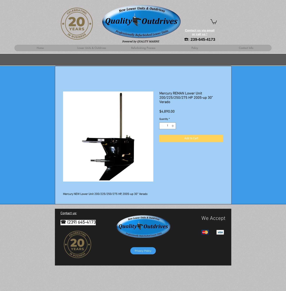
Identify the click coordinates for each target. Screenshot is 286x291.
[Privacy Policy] (143, 250)
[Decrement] (162, 126)
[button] (213, 21)
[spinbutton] (167, 126)
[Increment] (173, 126)
